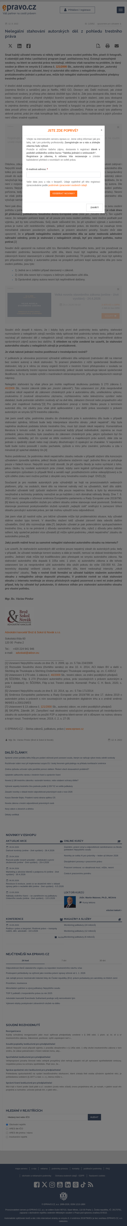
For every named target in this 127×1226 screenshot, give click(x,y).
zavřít (94, 207)
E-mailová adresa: (37, 169)
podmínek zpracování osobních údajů (67, 185)
